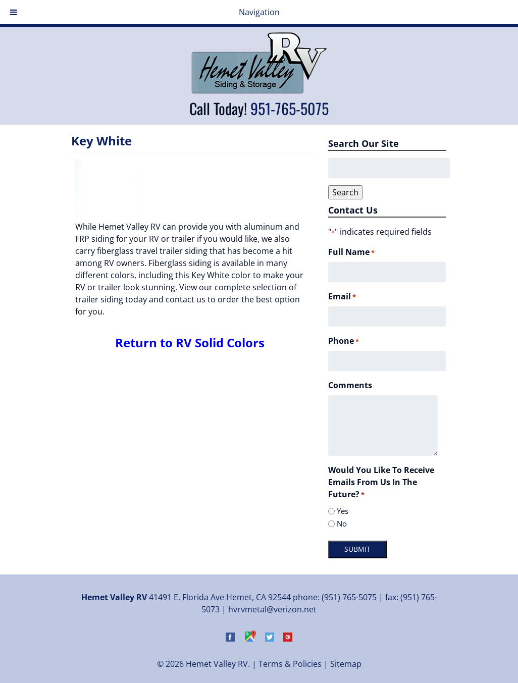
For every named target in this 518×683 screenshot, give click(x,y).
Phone (343, 341)
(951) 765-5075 (349, 597)
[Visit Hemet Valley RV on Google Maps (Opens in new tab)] (250, 638)
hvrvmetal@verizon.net (272, 609)
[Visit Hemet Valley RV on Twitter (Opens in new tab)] (270, 638)
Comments (350, 385)
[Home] (259, 90)
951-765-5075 (289, 108)
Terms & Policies (290, 663)
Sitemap (345, 663)
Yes (342, 511)
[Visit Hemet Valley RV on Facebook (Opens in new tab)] (230, 638)
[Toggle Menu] (13, 12)
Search (345, 192)
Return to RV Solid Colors (190, 342)
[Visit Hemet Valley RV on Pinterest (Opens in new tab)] (288, 638)
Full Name (351, 252)
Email (342, 296)
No (342, 523)
